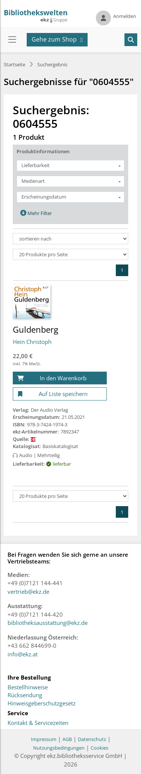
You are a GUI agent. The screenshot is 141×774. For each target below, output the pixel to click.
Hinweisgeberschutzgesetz (42, 703)
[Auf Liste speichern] (60, 393)
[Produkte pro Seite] (70, 254)
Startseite (14, 64)
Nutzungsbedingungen (59, 747)
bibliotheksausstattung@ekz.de (48, 622)
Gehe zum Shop (54, 39)
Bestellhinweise (28, 687)
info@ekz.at (23, 654)
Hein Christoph (32, 341)
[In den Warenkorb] (60, 378)
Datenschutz (92, 739)
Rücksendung (25, 695)
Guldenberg (35, 329)
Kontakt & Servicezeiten (38, 723)
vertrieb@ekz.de (28, 591)
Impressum (43, 739)
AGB (67, 739)
